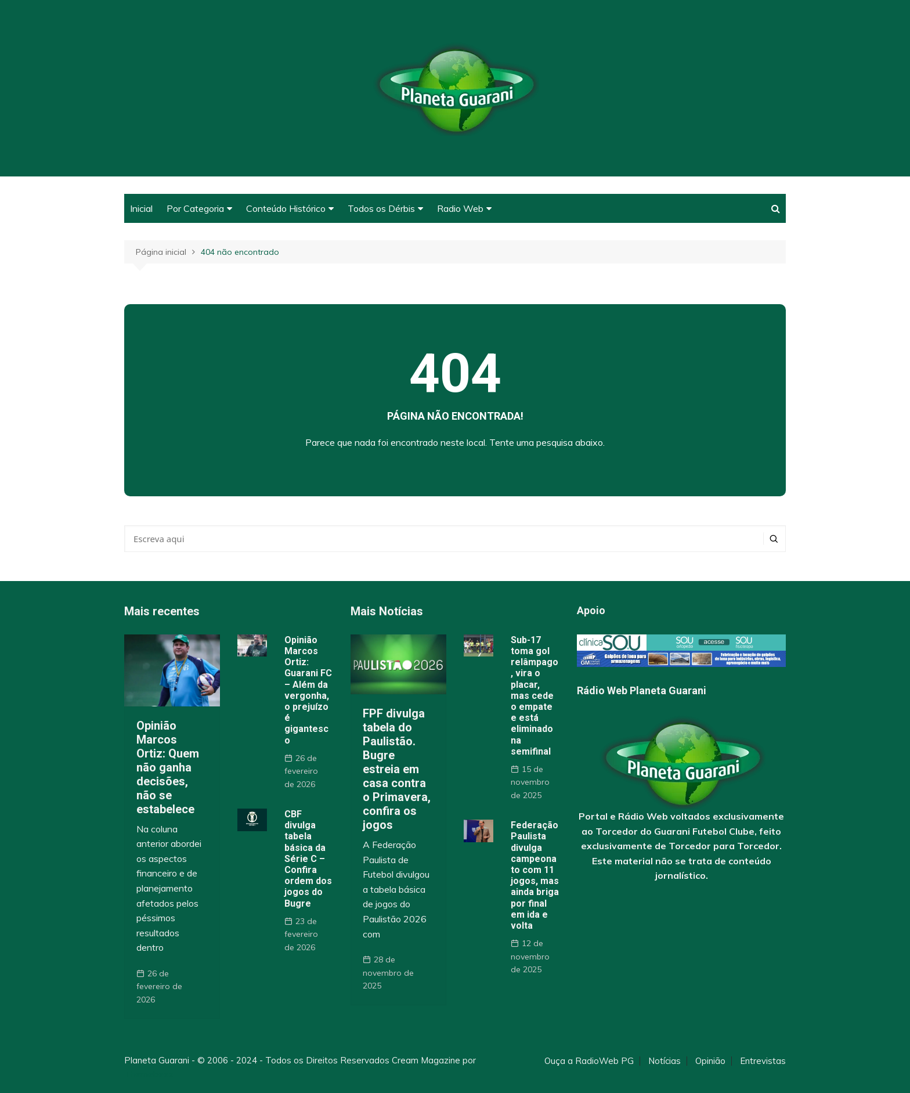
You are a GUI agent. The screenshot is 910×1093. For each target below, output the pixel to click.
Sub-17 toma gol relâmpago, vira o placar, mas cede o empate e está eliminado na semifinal (534, 695)
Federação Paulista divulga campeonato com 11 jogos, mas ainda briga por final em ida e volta (535, 875)
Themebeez (149, 1074)
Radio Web (460, 208)
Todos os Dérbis (381, 208)
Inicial (141, 208)
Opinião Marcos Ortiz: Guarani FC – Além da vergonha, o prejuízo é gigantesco (308, 690)
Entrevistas (763, 1061)
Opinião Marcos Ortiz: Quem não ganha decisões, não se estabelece (167, 767)
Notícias (664, 1061)
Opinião (710, 1061)
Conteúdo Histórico (286, 208)
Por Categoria (195, 208)
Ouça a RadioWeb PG (589, 1061)
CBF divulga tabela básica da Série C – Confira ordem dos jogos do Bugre (308, 859)
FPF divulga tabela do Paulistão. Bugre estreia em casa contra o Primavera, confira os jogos (397, 769)
